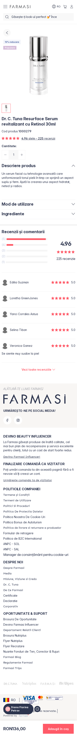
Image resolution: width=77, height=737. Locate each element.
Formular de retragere (18, 533)
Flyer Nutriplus (13, 641)
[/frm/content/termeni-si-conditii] (16, 495)
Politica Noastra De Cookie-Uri (24, 517)
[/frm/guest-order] (27, 480)
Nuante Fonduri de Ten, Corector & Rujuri (31, 651)
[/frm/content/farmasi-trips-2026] (12, 668)
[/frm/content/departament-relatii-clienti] (22, 630)
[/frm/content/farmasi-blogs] (12, 657)
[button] (10, 699)
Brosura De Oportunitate (20, 619)
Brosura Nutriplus (14, 635)
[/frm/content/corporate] (10, 606)
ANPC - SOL (11, 544)
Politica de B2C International (22, 538)
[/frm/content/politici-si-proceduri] (16, 506)
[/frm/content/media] (7, 573)
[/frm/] (20, 6)
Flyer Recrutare (13, 646)
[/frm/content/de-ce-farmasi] (13, 590)
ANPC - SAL (11, 549)
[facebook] (7, 420)
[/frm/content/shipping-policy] (32, 528)
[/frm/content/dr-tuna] (10, 584)
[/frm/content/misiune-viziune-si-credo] (20, 579)
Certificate (10, 595)
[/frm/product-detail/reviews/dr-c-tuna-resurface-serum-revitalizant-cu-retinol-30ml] (38, 370)
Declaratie (10, 601)
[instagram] (18, 420)
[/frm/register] (21, 457)
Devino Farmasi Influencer (21, 624)
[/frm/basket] (65, 7)
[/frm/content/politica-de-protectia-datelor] (23, 511)
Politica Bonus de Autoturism (22, 522)
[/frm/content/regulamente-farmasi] (18, 662)
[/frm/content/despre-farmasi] (13, 568)
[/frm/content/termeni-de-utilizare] (17, 500)
